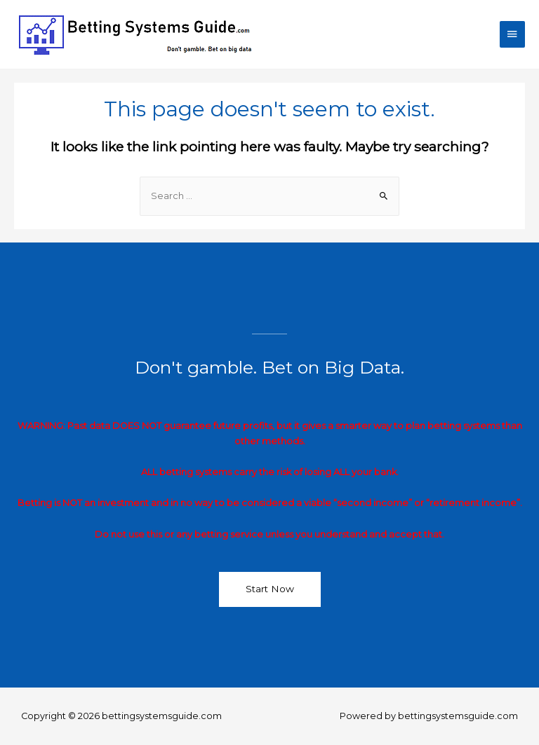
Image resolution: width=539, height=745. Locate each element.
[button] (270, 589)
